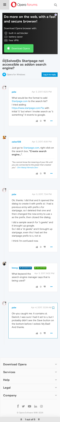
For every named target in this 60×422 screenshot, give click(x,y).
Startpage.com (20, 91)
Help (6, 370)
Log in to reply (49, 65)
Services (9, 362)
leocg (15, 258)
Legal (7, 378)
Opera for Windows (16, 65)
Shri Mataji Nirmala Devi (27, 158)
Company (10, 385)
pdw (14, 82)
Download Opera (21, 38)
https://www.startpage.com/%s (28, 98)
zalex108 (16, 132)
